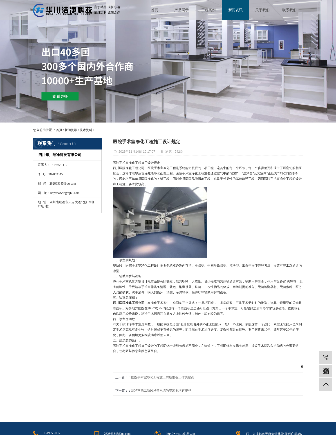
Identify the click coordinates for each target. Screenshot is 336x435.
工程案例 (208, 10)
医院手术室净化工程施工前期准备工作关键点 (162, 377)
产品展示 (181, 10)
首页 (154, 10)
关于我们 (262, 10)
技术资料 (86, 130)
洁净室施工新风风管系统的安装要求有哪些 (161, 390)
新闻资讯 (235, 10)
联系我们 (289, 10)
